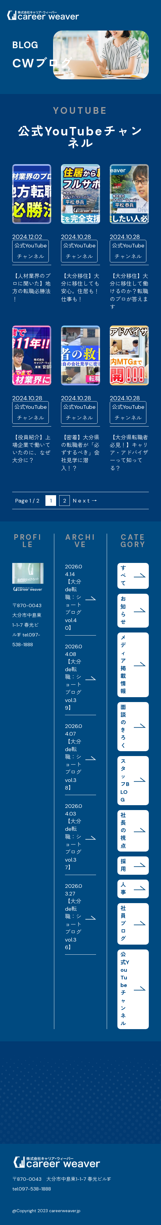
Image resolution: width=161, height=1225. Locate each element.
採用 (123, 865)
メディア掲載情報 (123, 664)
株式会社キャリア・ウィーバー (42, 15)
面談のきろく (123, 726)
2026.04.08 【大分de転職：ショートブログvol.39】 (73, 677)
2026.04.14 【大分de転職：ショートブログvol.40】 (73, 597)
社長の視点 (123, 831)
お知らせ (123, 610)
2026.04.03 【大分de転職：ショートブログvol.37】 (73, 836)
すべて (123, 575)
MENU (146, 15)
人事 (123, 888)
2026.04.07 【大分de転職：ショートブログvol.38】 (73, 756)
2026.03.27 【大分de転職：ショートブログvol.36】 (73, 916)
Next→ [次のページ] (85, 500)
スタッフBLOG (124, 780)
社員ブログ (123, 924)
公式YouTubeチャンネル (124, 989)
